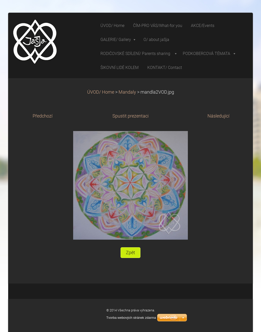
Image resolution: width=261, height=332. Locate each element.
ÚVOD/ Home (100, 92)
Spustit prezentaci (130, 116)
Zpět (130, 252)
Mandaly (127, 92)
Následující (218, 116)
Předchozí (43, 116)
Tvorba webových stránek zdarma (131, 318)
